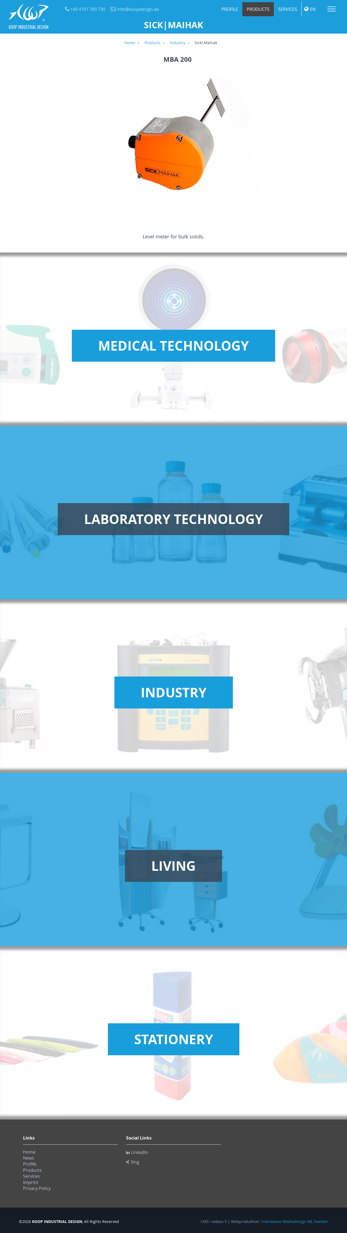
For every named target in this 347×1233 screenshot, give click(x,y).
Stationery (173, 1039)
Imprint (30, 1182)
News (28, 1158)
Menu (331, 9)
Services (287, 9)
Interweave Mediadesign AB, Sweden (294, 1221)
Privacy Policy (37, 1188)
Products (258, 9)
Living (173, 866)
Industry (177, 43)
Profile (229, 9)
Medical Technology (173, 346)
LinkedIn (137, 1152)
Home (129, 43)
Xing (132, 1162)
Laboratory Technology (173, 519)
